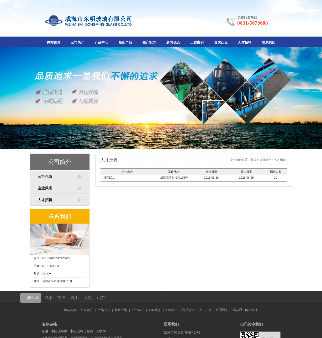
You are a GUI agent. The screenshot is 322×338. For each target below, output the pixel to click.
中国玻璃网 (59, 331)
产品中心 (101, 42)
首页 (253, 159)
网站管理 (251, 310)
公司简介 (77, 42)
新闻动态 (173, 42)
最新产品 (125, 42)
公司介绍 (45, 176)
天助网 (101, 331)
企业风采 (45, 188)
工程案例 (197, 42)
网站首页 (53, 42)
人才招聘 (244, 42)
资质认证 (220, 42)
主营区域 (30, 298)
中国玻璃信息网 (81, 331)
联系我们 (268, 42)
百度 (45, 331)
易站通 (239, 310)
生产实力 (149, 42)
